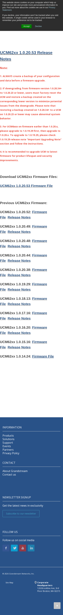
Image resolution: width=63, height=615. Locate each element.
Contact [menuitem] (9, 463)
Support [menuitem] (8, 442)
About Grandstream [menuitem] (15, 471)
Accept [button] (26, 26)
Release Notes (19, 217)
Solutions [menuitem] (8, 439)
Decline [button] (38, 26)
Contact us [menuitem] (9, 474)
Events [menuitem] (7, 446)
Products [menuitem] (8, 435)
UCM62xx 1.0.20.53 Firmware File (26, 186)
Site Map (9, 582)
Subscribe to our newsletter (21, 513)
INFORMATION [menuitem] (12, 427)
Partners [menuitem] (8, 450)
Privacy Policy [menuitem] (11, 453)
